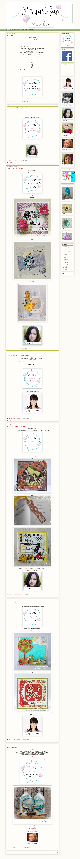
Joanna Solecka (32, 756)
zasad (29, 568)
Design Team (31, 29)
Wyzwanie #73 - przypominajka (15, 602)
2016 (64, 267)
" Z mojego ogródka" (32, 359)
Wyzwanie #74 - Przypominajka (15, 168)
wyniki (11, 162)
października (66, 251)
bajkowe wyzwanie (36, 391)
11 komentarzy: (18, 101)
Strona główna (9, 29)
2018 (64, 246)
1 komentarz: (17, 160)
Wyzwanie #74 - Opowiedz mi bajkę (16, 426)
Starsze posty (55, 852)
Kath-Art (29, 115)
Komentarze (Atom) (34, 855)
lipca (65, 254)
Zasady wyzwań (17, 29)
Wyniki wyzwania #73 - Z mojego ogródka (18, 355)
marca (65, 260)
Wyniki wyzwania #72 (12, 747)
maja (65, 257)
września (66, 252)
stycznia (65, 264)
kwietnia (65, 259)
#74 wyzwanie (12, 595)
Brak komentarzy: (19, 418)
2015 (64, 269)
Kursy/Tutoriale (24, 29)
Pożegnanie (10, 35)
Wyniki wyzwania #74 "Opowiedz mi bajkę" (18, 107)
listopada (66, 247)
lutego (65, 262)
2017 (64, 266)
